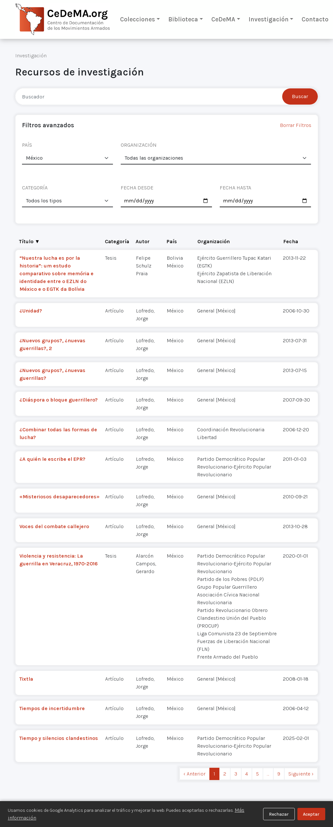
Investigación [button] (269, 19)
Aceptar (311, 814)
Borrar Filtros (295, 125)
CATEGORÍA (35, 188)
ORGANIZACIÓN (139, 145)
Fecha (290, 241)
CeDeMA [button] (223, 19)
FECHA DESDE (137, 188)
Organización (213, 241)
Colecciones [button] (137, 19)
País (172, 241)
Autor (143, 241)
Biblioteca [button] (183, 19)
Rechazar (279, 814)
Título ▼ (29, 241)
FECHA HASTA (235, 188)
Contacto (315, 19)
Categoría (117, 241)
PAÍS (27, 145)
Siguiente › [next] (301, 774)
